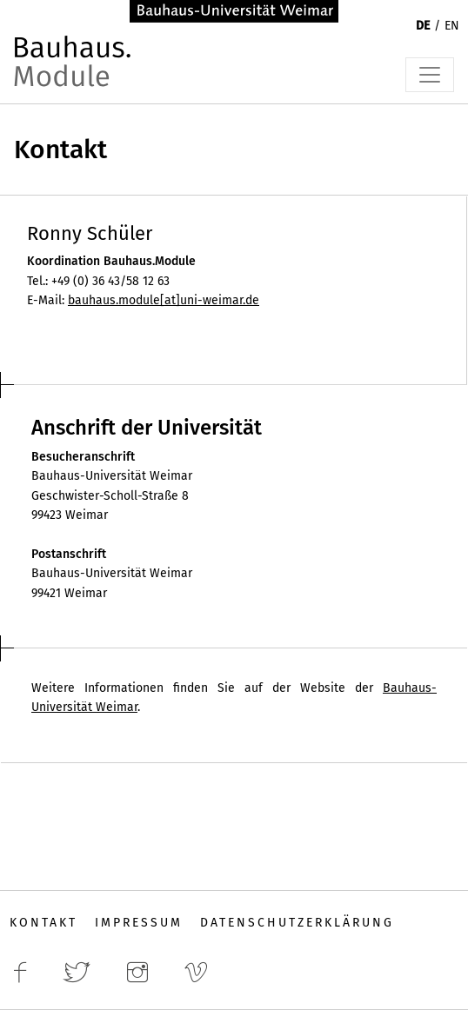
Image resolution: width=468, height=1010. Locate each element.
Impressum (139, 922)
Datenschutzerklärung (297, 922)
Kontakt (43, 922)
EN (452, 25)
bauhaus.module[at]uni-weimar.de (163, 300)
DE (423, 25)
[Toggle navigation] (429, 74)
